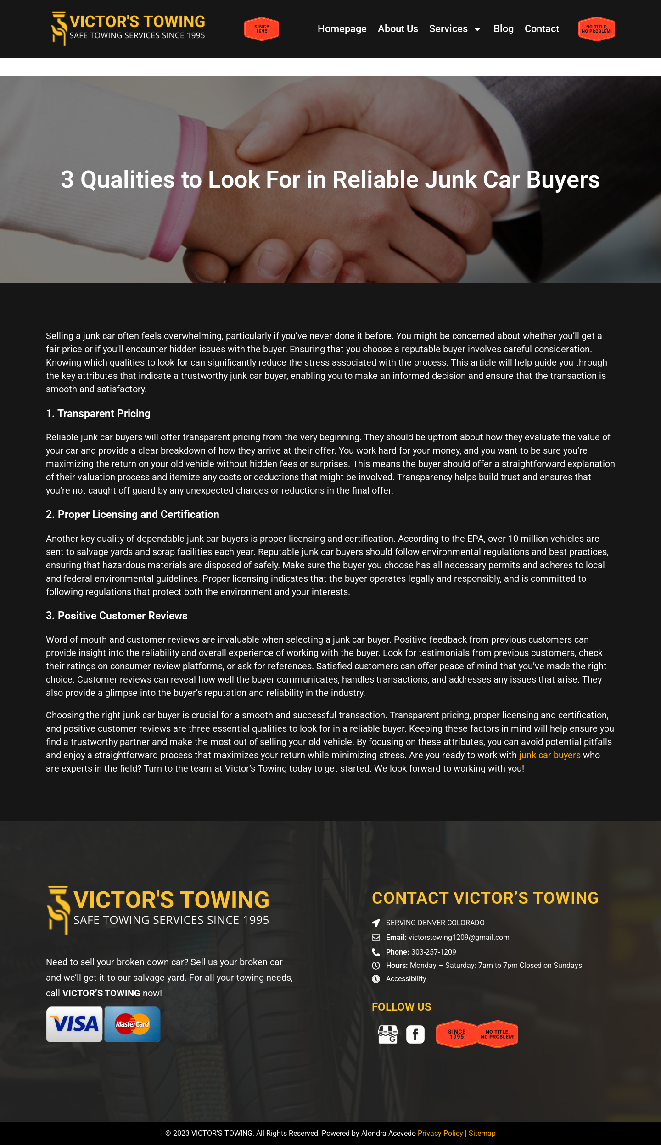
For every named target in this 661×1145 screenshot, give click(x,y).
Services (455, 29)
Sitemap (482, 1133)
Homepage (342, 28)
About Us (398, 28)
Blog (503, 28)
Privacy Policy (440, 1133)
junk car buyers (550, 755)
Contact (542, 28)
